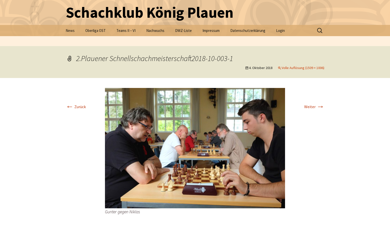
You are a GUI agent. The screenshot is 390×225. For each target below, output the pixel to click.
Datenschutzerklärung (247, 30)
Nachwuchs (155, 30)
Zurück (76, 106)
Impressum (211, 30)
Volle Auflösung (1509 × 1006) (303, 68)
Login (280, 30)
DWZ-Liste (183, 30)
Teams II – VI (126, 30)
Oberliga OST (95, 30)
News (70, 30)
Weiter (314, 106)
